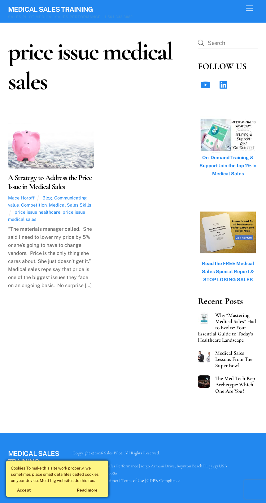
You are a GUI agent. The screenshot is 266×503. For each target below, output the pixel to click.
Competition (34, 205)
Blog (47, 197)
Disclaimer (108, 480)
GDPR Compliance (163, 480)
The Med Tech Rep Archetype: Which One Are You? (235, 384)
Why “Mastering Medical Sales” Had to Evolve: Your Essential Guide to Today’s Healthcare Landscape (227, 327)
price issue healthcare (37, 212)
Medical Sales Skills (70, 205)
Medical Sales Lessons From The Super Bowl (233, 359)
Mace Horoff (21, 197)
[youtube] (206, 84)
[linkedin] (224, 84)
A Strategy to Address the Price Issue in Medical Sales (50, 182)
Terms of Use (132, 480)
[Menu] (249, 8)
